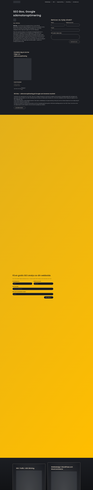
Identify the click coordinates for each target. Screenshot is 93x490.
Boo (22, 89)
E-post (52, 27)
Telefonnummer (69, 22)
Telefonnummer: (37, 281)
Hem (14, 23)
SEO (54, 1)
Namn (52, 22)
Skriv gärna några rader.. (56, 33)
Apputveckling (60, 1)
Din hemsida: (15, 286)
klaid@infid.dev (17, 85)
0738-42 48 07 (17, 84)
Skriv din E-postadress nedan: (19, 291)
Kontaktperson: (16, 281)
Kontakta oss (76, 1)
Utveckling (68, 1)
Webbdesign (47, 1)
